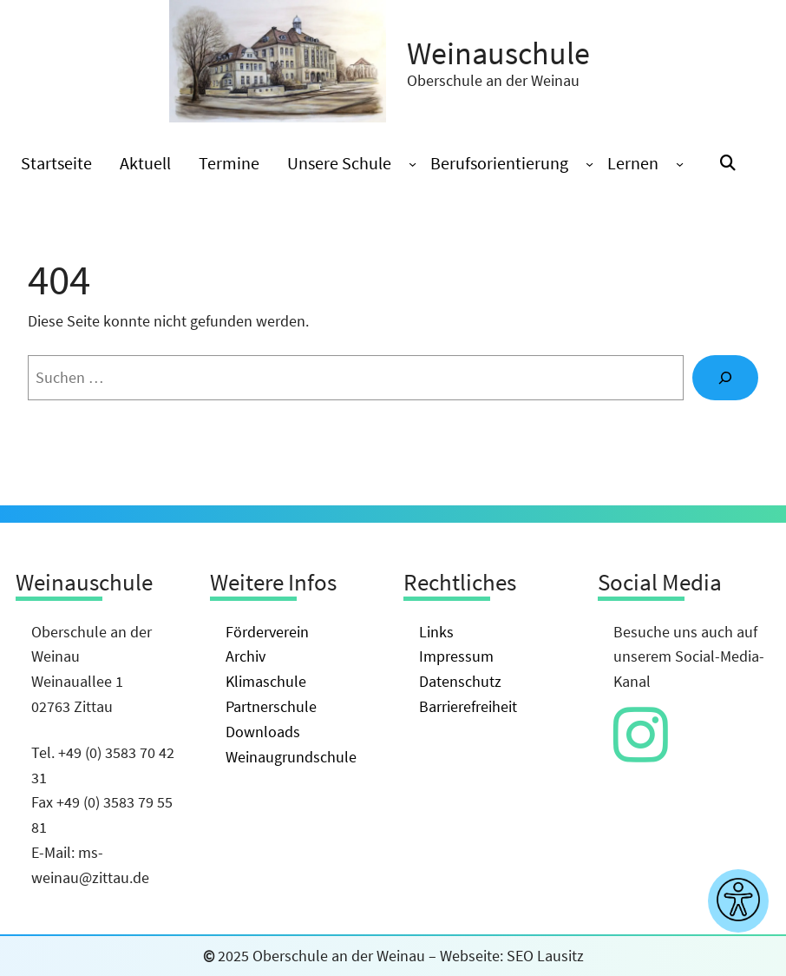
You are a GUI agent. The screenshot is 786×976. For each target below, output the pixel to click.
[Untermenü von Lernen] (680, 164)
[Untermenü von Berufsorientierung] (589, 164)
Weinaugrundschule (291, 757)
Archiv (245, 656)
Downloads (263, 732)
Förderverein (267, 632)
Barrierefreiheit (468, 706)
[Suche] (725, 377)
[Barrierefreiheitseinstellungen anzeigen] (738, 901)
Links (436, 632)
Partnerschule (271, 706)
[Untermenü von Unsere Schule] (412, 164)
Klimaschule (266, 681)
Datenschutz (460, 681)
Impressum (456, 656)
